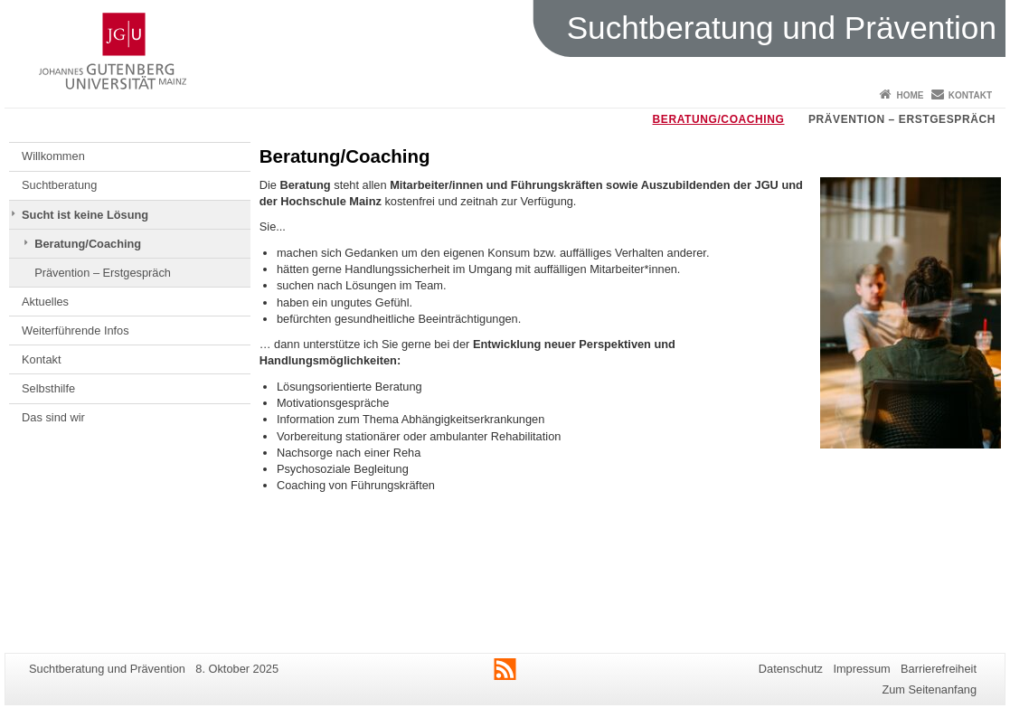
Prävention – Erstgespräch (902, 119)
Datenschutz (791, 668)
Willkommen (53, 156)
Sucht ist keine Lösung (85, 215)
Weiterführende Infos (75, 330)
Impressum (861, 668)
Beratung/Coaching (719, 119)
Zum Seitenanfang (929, 689)
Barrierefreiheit (939, 668)
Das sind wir (53, 417)
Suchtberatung (59, 185)
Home (909, 95)
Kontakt (970, 95)
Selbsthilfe (48, 388)
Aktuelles (45, 301)
